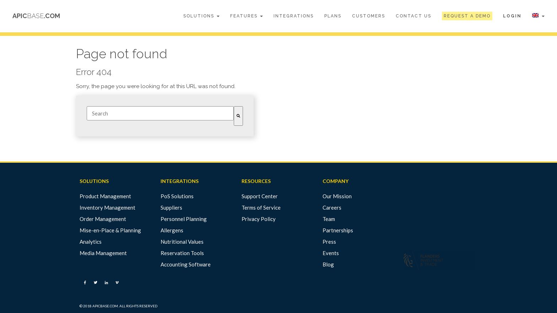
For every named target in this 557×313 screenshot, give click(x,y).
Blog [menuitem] (328, 264)
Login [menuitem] (512, 16)
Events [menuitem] (331, 253)
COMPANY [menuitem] (335, 181)
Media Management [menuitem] (103, 253)
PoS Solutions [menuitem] (177, 196)
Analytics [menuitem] (91, 241)
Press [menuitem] (329, 241)
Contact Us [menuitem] (413, 16)
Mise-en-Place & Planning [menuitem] (110, 230)
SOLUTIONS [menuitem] (94, 181)
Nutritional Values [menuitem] (182, 241)
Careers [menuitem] (332, 207)
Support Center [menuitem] (260, 196)
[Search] (238, 116)
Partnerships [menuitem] (338, 230)
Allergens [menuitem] (172, 230)
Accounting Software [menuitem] (186, 264)
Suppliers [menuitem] (171, 207)
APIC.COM (36, 16)
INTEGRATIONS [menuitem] (180, 181)
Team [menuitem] (329, 219)
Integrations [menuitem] (294, 16)
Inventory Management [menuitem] (107, 207)
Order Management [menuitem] (103, 219)
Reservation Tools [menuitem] (182, 253)
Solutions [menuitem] (201, 16)
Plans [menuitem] (332, 16)
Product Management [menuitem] (105, 196)
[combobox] (160, 113)
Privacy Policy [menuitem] (259, 219)
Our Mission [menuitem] (337, 196)
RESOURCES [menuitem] (256, 181)
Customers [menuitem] (368, 16)
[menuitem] (467, 16)
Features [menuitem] (246, 16)
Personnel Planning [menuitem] (184, 219)
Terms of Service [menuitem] (261, 207)
